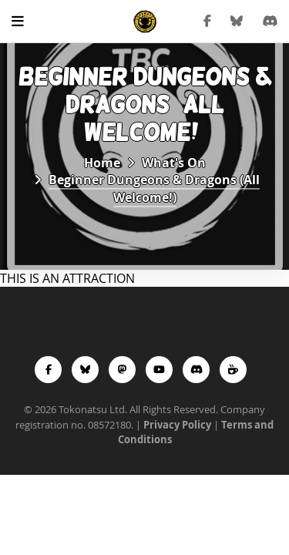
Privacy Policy (177, 425)
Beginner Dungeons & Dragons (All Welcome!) (154, 189)
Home (102, 162)
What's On (174, 162)
